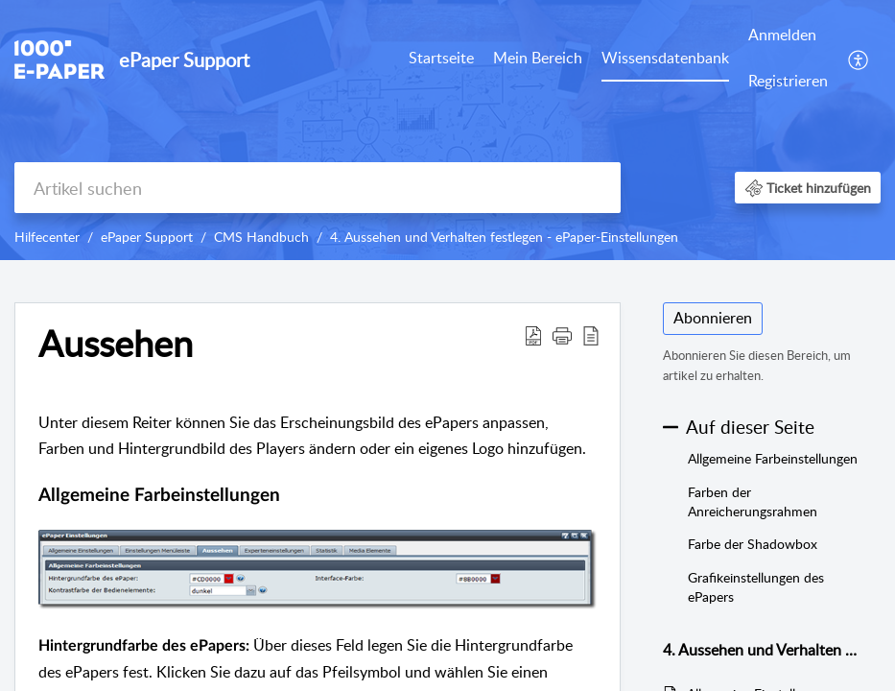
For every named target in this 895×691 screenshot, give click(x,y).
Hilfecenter (47, 236)
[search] (317, 187)
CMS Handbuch (261, 236)
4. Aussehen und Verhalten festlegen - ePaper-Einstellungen (504, 236)
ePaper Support (147, 236)
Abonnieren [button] (712, 317)
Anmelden (782, 34)
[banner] (447, 130)
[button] (859, 58)
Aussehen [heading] (115, 343)
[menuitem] (441, 59)
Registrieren (788, 80)
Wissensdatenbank (665, 57)
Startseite (441, 57)
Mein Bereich (537, 57)
